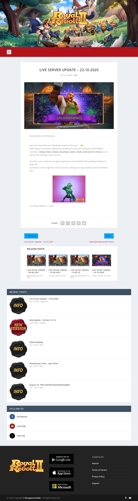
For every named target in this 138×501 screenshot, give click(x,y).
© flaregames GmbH (32, 498)
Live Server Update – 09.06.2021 (36, 271)
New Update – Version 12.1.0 (42, 320)
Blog (42, 301)
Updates (43, 323)
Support (95, 483)
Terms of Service (99, 470)
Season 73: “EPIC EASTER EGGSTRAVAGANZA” (49, 385)
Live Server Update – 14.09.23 (79, 271)
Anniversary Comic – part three (43, 363)
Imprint (95, 463)
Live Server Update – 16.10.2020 (101, 271)
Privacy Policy (98, 476)
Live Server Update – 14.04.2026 (43, 298)
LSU (75, 75)
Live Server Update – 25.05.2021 (58, 271)
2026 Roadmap (36, 342)
